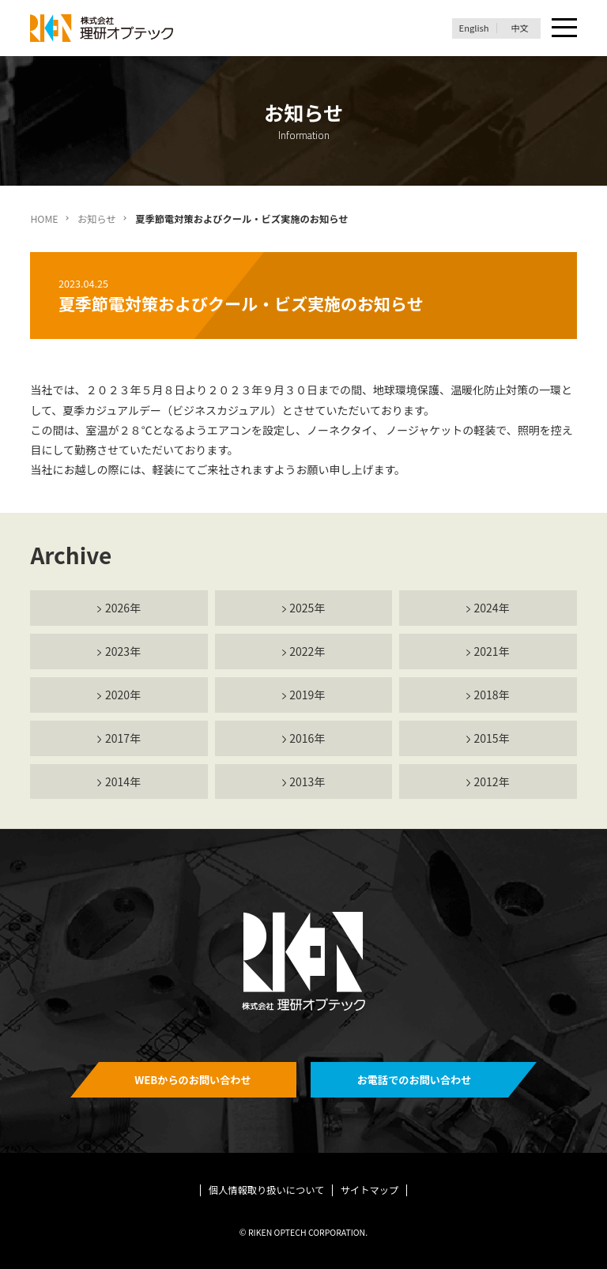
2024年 (492, 608)
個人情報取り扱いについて (267, 1190)
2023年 (123, 651)
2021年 (492, 651)
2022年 (307, 651)
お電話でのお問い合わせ (414, 1079)
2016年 (307, 738)
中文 (519, 28)
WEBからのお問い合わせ (192, 1079)
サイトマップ (370, 1190)
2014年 (123, 781)
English (474, 28)
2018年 (492, 694)
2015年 (492, 738)
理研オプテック (102, 28)
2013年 (307, 781)
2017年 (123, 738)
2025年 (307, 608)
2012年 (492, 781)
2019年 (307, 694)
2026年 (123, 608)
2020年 (123, 694)
